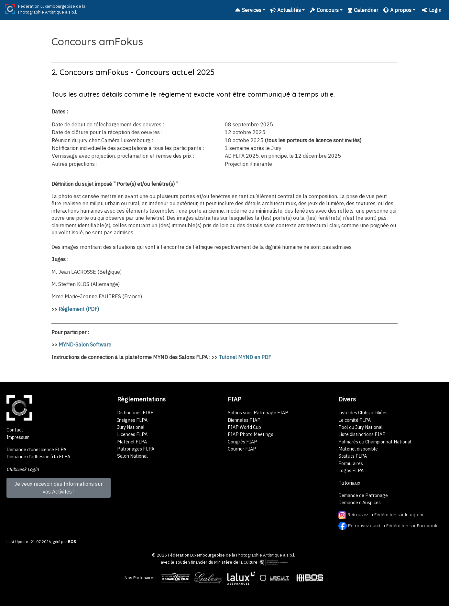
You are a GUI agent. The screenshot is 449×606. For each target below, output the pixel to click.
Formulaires (350, 463)
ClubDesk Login (22, 469)
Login (431, 10)
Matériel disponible (358, 449)
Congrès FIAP (242, 442)
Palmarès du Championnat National (374, 442)
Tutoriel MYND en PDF (245, 357)
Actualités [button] (285, 10)
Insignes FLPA (132, 420)
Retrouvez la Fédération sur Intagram (380, 514)
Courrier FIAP (242, 449)
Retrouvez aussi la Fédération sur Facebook (392, 525)
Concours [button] (324, 10)
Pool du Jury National (360, 427)
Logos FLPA (351, 470)
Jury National (131, 427)
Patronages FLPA (135, 449)
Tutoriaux (349, 483)
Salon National (132, 456)
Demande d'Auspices (359, 502)
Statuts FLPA (352, 456)
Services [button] (248, 10)
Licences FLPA (132, 434)
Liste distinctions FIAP (362, 434)
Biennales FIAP (244, 420)
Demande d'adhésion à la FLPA (38, 456)
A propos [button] (397, 10)
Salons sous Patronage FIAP (258, 412)
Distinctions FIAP (135, 412)
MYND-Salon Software (85, 344)
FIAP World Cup (244, 427)
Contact (14, 430)
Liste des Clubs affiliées (363, 412)
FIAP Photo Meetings (250, 434)
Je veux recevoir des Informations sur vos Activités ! (58, 488)
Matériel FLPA (132, 442)
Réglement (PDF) (79, 309)
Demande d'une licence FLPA (36, 449)
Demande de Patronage (363, 495)
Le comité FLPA (354, 420)
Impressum (17, 437)
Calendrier (363, 10)
